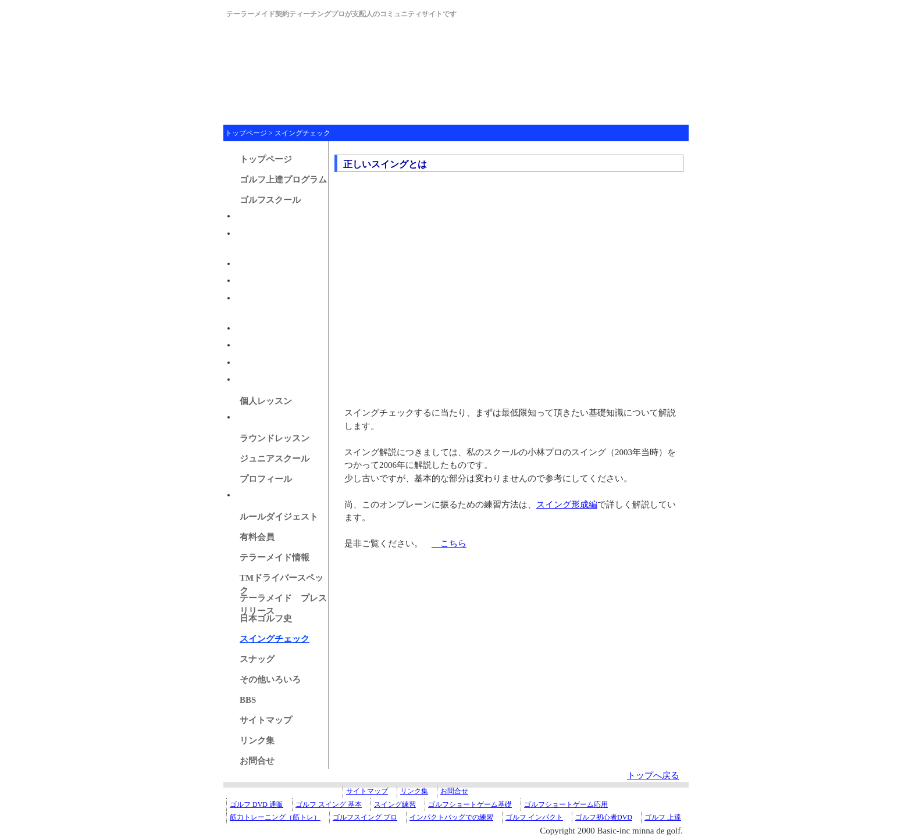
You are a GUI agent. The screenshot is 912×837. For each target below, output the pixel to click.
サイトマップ (266, 720)
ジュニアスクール (274, 458)
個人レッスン (266, 401)
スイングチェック (302, 133)
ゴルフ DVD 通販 (256, 804)
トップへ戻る (653, 775)
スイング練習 (395, 804)
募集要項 (253, 263)
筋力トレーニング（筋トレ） (275, 817)
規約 (245, 344)
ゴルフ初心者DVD (603, 817)
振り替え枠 (258, 362)
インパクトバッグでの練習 (451, 817)
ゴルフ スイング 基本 (328, 804)
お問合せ (257, 761)
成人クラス (258, 215)
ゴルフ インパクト (534, 817)
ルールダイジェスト (279, 516)
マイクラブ (258, 494)
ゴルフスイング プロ (365, 817)
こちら (449, 543)
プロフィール (266, 479)
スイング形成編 (566, 504)
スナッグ (257, 659)
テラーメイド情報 (274, 557)
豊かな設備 (258, 280)
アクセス (253, 327)
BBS (248, 699)
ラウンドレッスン (274, 438)
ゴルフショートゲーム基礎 (470, 804)
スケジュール (262, 379)
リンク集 (257, 740)
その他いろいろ (270, 679)
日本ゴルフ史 (266, 618)
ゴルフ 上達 (662, 817)
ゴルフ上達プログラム (283, 179)
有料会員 (257, 537)
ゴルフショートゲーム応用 (566, 804)
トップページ (246, 133)
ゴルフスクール (270, 200)
